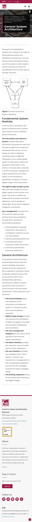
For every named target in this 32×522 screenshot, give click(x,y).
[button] (30, 11)
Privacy (4, 467)
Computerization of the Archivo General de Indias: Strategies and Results (15, 19)
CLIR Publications (14, 16)
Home (6, 16)
